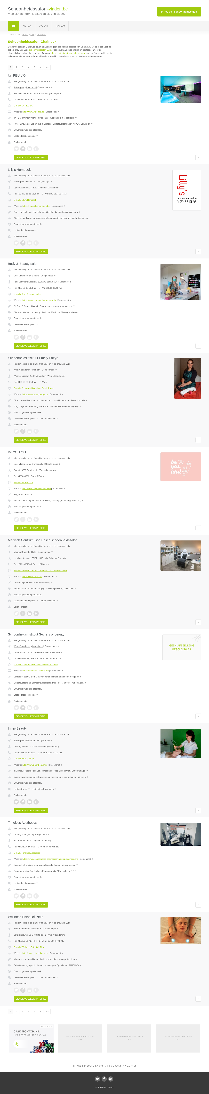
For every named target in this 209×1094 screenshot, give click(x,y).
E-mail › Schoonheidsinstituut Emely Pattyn (34, 388)
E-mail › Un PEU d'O (23, 106)
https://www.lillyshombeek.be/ (36, 206)
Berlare (35, 275)
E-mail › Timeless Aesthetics (27, 853)
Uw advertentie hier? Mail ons (80, 1038)
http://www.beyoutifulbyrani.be (36, 488)
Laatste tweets (22, 789)
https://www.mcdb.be (32, 576)
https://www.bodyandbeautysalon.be (39, 300)
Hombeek (30, 181)
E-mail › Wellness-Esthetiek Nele (29, 947)
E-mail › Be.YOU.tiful (23, 482)
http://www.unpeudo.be (33, 112)
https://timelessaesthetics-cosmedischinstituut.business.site (50, 859)
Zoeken (43, 26)
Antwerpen (19, 87)
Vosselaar (30, 740)
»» (47, 67)
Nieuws (27, 26)
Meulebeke (37, 646)
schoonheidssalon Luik (40, 50)
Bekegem (36, 928)
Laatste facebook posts (26, 136)
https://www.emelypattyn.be (35, 394)
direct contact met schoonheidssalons (69, 53)
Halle (33, 552)
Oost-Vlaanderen (22, 275)
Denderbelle (37, 464)
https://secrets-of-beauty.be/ (35, 670)
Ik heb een (179, 11)
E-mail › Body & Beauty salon (27, 294)
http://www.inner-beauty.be (34, 765)
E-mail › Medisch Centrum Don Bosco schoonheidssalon (40, 570)
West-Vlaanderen (22, 370)
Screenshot (52, 112)
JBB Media (101, 1087)
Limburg (17, 834)
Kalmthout (31, 87)
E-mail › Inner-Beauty (24, 758)
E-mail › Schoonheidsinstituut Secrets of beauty (36, 664)
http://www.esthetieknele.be (35, 953)
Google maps (45, 87)
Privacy (110, 1087)
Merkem (36, 370)
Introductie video (49, 418)
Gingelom (28, 834)
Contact (60, 26)
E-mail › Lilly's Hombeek (25, 200)
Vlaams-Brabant (21, 552)
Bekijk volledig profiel (31, 157)
